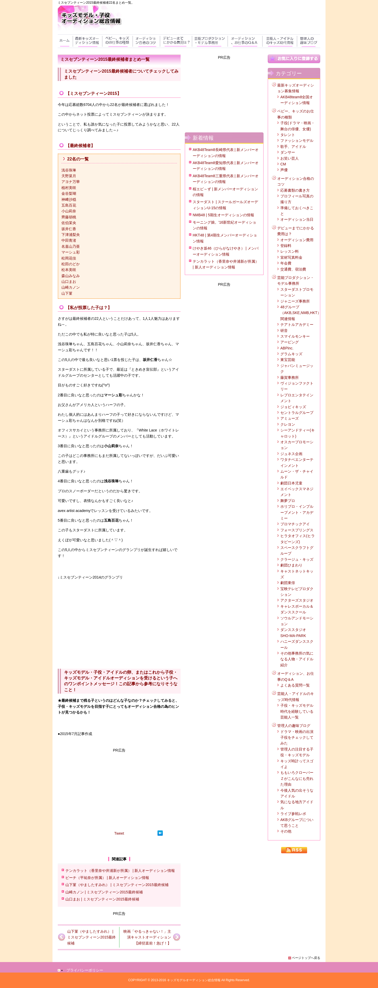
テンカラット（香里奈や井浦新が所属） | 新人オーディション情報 (120, 870)
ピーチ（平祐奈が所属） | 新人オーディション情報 (107, 878)
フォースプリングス (296, 530)
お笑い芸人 (289, 158)
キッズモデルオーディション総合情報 (193, 980)
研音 (284, 330)
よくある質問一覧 (295, 685)
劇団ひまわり (291, 565)
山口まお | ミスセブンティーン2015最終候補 (102, 899)
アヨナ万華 (70, 182)
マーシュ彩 (70, 252)
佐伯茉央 (68, 223)
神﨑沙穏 (68, 199)
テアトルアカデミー (296, 324)
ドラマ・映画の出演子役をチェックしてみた (296, 738)
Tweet (119, 833)
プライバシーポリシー (84, 970)
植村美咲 (68, 188)
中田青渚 (68, 240)
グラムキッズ (291, 354)
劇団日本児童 (291, 483)
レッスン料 (289, 251)
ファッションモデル (296, 140)
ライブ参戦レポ (293, 814)
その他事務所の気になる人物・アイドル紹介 (296, 659)
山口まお (68, 281)
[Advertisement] (119, 790)
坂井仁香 (68, 229)
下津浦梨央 (70, 235)
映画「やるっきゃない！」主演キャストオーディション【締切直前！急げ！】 (147, 937)
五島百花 (68, 205)
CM (283, 164)
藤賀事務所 (289, 377)
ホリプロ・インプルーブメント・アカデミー (296, 512)
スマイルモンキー (295, 336)
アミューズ (289, 418)
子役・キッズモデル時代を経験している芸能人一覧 (296, 711)
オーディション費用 (296, 240)
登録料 (285, 246)
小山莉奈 (68, 211)
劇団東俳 (287, 583)
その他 (285, 831)
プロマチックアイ (295, 524)
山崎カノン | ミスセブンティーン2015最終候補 (104, 892)
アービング (289, 342)
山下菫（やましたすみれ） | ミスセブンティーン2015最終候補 (117, 885)
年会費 (285, 263)
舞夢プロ (287, 501)
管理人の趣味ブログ (293, 726)
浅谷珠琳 (68, 170)
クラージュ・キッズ (296, 559)
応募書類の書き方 (295, 190)
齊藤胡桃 (68, 217)
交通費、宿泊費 (293, 269)
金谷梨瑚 (68, 193)
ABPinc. (286, 348)
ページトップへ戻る (306, 958)
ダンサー (287, 152)
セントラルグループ (296, 413)
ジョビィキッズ (293, 407)
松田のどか (70, 264)
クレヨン (287, 424)
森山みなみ (70, 276)
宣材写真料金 (291, 257)
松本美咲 (68, 270)
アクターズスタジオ (296, 600)
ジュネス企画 (291, 454)
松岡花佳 (68, 258)
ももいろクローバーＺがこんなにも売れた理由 (296, 778)
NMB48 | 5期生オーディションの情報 (223, 215)
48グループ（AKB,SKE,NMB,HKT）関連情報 (300, 313)
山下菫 (66, 293)
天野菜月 (68, 176)
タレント (287, 135)
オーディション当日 (296, 219)
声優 (284, 170)
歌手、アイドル (293, 146)
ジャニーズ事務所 (295, 301)
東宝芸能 (287, 360)
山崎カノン (70, 287)
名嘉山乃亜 (70, 246)
